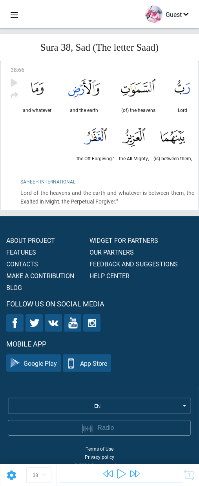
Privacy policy (99, 457)
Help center (109, 275)
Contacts (22, 264)
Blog (14, 287)
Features (21, 252)
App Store (87, 363)
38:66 (17, 69)
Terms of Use (99, 449)
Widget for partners (123, 240)
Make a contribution (40, 275)
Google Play (33, 363)
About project (30, 240)
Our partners (111, 252)
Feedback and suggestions (133, 264)
